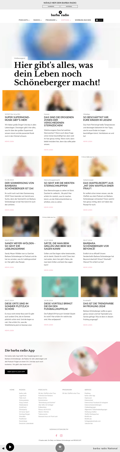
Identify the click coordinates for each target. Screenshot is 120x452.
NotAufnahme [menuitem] (43, 400)
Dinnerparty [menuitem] (23, 410)
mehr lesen (9, 141)
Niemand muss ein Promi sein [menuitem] (48, 416)
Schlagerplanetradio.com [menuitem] (93, 421)
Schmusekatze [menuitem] (24, 400)
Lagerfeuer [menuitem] (22, 396)
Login (99, 20)
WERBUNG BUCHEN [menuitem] (83, 20)
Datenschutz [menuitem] (89, 400)
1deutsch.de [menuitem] (89, 423)
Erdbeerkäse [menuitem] (42, 407)
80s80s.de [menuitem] (88, 416)
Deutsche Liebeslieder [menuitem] (26, 423)
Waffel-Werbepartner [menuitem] (92, 414)
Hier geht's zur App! (16, 372)
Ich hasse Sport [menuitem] (24, 412)
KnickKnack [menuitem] (22, 407)
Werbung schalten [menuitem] (91, 412)
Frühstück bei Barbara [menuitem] (45, 396)
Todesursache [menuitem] (42, 414)
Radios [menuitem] (38, 20)
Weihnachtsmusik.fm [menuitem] (58, 429)
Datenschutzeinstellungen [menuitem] (93, 405)
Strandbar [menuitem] (22, 416)
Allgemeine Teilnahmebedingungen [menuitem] (96, 410)
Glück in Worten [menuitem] (43, 412)
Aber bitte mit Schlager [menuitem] (45, 405)
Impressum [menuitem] (88, 398)
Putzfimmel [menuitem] (22, 419)
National (69, 6)
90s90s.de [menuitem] (88, 419)
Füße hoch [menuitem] (22, 398)
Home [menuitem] (12, 390)
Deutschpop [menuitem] (23, 421)
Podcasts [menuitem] (24, 20)
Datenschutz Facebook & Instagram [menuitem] (96, 403)
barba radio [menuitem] (22, 393)
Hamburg (51, 6)
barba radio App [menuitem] (90, 396)
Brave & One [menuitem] (42, 398)
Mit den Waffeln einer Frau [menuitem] (47, 393)
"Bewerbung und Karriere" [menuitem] (47, 403)
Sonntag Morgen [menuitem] (24, 414)
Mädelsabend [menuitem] (23, 405)
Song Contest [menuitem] (23, 403)
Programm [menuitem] (51, 20)
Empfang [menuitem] (66, 20)
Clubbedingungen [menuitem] (90, 407)
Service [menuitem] (88, 390)
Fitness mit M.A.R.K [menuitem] (44, 410)
